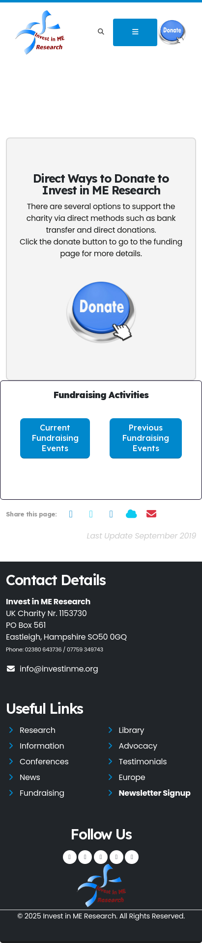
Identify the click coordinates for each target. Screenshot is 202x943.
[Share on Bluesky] (131, 514)
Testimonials (143, 761)
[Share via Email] (151, 514)
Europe (132, 777)
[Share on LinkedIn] (111, 514)
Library (131, 730)
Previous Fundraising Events (145, 438)
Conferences (44, 761)
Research (38, 730)
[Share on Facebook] (71, 514)
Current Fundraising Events (55, 438)
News (30, 777)
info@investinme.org (52, 668)
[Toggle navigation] (135, 32)
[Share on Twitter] (91, 514)
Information (42, 746)
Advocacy (138, 746)
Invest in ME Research (79, 916)
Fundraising (42, 793)
